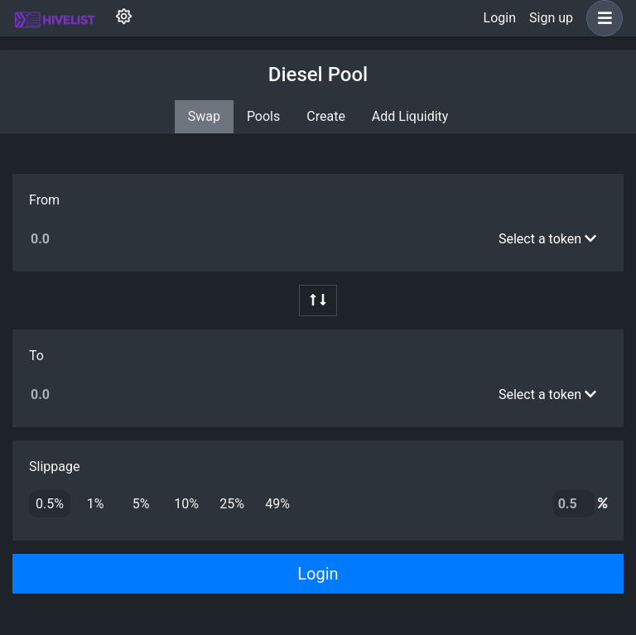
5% (141, 503)
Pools (263, 116)
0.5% (50, 503)
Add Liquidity (410, 116)
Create (325, 116)
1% (95, 503)
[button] (601, 18)
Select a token (547, 239)
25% (231, 503)
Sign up (551, 18)
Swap (204, 116)
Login (500, 18)
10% (186, 503)
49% (277, 503)
